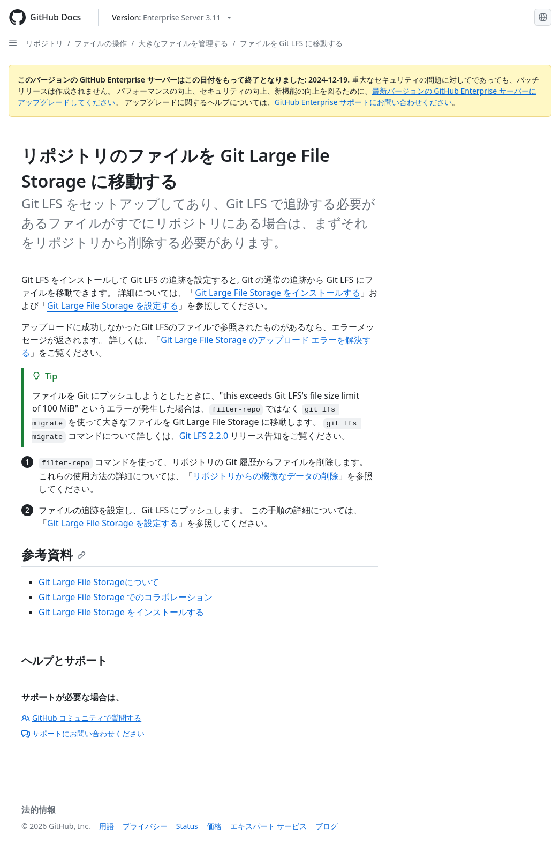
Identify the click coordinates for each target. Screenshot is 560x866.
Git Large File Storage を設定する (112, 305)
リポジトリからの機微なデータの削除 (265, 476)
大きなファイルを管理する (183, 43)
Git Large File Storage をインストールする (277, 292)
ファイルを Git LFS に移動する (291, 43)
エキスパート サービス (268, 826)
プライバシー (145, 826)
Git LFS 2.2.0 (203, 436)
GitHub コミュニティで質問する (81, 718)
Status (187, 826)
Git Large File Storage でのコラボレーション (126, 597)
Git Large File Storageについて (99, 582)
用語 (106, 826)
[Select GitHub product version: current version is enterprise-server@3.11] (171, 17)
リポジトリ (44, 43)
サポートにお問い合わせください (83, 733)
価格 (214, 826)
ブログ (326, 826)
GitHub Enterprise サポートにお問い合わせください (363, 102)
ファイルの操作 (100, 43)
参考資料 (53, 554)
